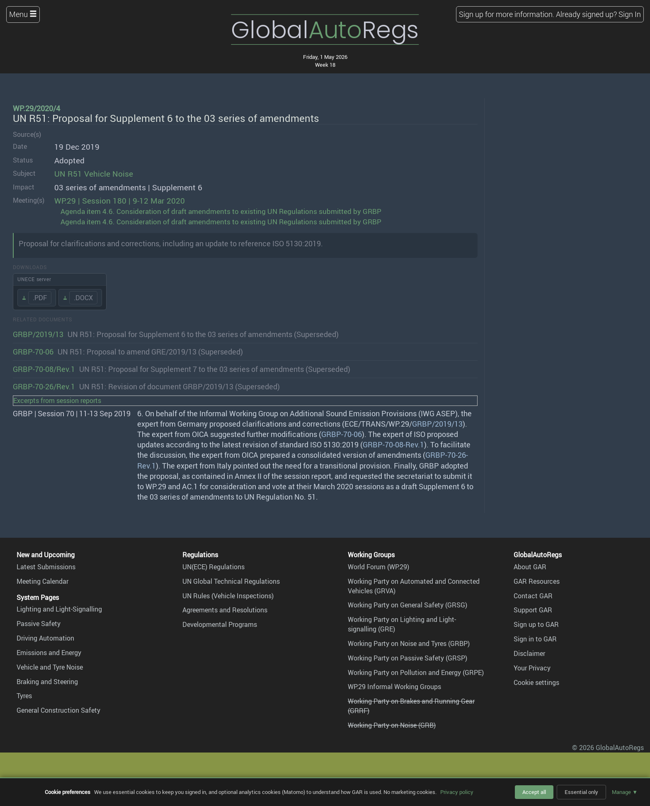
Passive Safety (39, 623)
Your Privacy (532, 667)
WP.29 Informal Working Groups (394, 686)
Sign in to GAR (535, 638)
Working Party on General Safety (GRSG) (407, 604)
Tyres (24, 695)
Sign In (629, 14)
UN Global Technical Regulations (231, 581)
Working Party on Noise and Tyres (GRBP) (409, 643)
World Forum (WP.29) (378, 566)
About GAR (530, 566)
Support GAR (533, 609)
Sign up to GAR (536, 624)
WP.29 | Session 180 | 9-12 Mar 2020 (119, 200)
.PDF (40, 297)
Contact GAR (533, 595)
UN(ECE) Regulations (213, 566)
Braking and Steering (47, 681)
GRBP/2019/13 (38, 334)
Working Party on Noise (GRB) (392, 725)
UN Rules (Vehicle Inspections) (228, 595)
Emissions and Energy (49, 652)
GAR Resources (537, 581)
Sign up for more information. (506, 14)
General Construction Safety (58, 710)
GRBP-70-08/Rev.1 (44, 369)
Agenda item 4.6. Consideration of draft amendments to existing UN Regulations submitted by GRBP (221, 211)
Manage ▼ (625, 792)
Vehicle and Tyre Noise (50, 667)
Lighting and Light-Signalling (59, 609)
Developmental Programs (219, 624)
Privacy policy (456, 792)
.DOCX (83, 297)
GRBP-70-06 (33, 352)
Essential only (581, 792)
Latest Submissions (46, 566)
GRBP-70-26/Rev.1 (44, 386)
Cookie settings (536, 682)
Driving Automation (45, 638)
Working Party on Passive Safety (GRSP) (407, 658)
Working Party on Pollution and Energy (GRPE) (416, 672)
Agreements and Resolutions (224, 609)
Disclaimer (529, 653)
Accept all (534, 792)
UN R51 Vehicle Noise (93, 173)
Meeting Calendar (42, 581)
